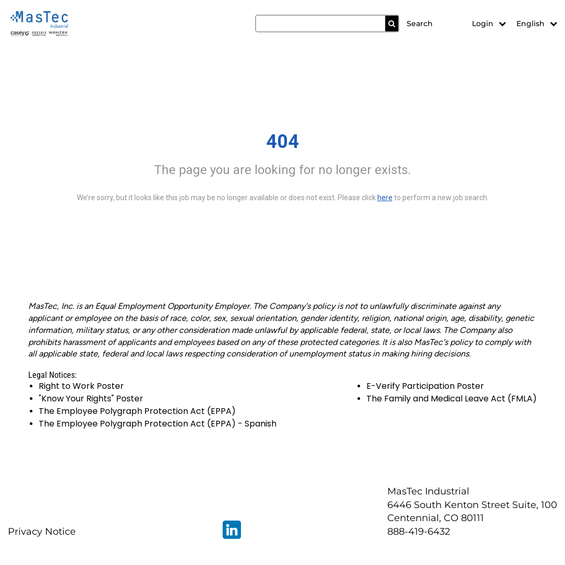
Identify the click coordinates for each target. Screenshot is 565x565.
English (536, 23)
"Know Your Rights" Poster (91, 399)
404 (282, 142)
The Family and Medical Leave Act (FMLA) (451, 399)
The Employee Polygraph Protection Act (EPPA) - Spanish (157, 424)
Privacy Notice (42, 531)
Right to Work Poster (81, 386)
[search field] (327, 23)
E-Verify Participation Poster (425, 386)
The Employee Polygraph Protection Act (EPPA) (137, 411)
